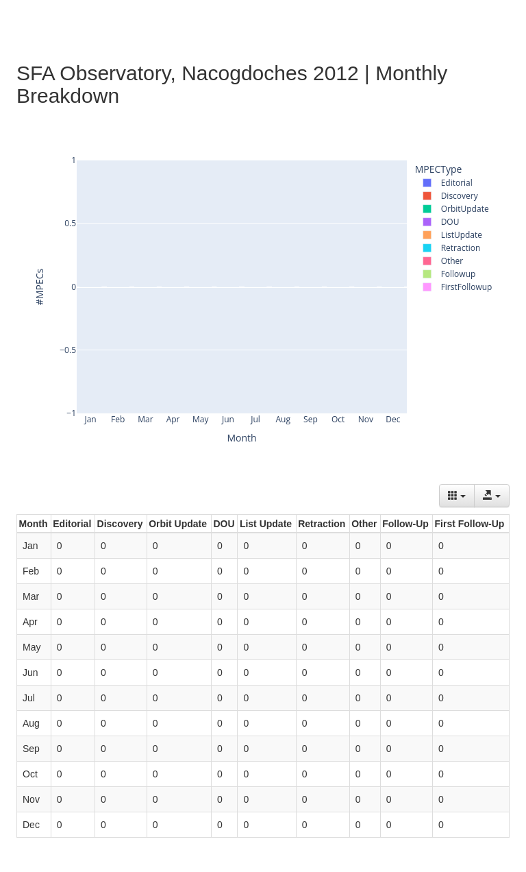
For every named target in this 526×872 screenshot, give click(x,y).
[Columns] (457, 495)
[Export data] (492, 495)
